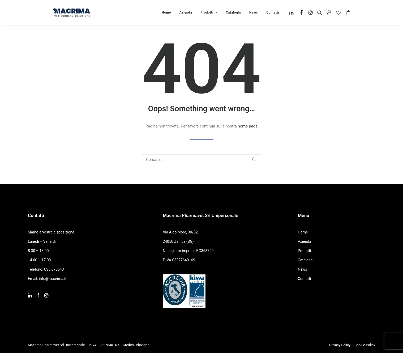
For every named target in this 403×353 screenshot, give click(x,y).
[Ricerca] (201, 159)
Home (166, 12)
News (253, 12)
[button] (292, 12)
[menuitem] (166, 12)
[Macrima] (72, 12)
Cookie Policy (364, 345)
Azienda (185, 12)
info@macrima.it (53, 279)
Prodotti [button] (208, 12)
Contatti (272, 12)
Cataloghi (233, 12)
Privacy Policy (339, 345)
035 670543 (54, 269)
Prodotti (304, 251)
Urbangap (142, 345)
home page (248, 126)
